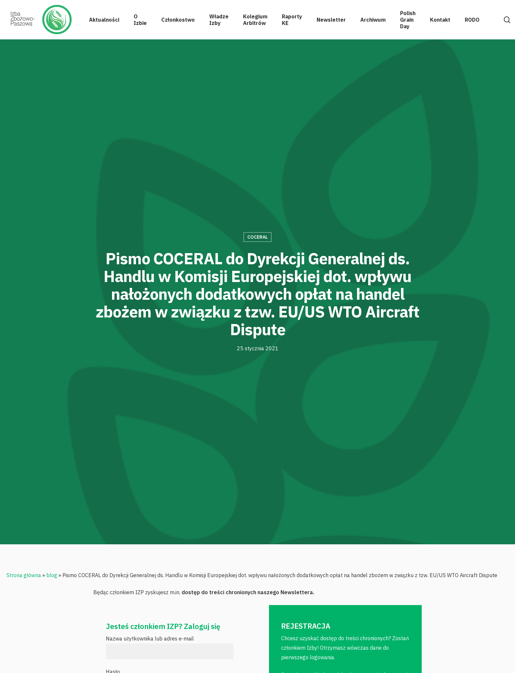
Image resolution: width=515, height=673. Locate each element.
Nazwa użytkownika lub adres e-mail (150, 638)
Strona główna (24, 575)
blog (51, 575)
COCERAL (257, 237)
